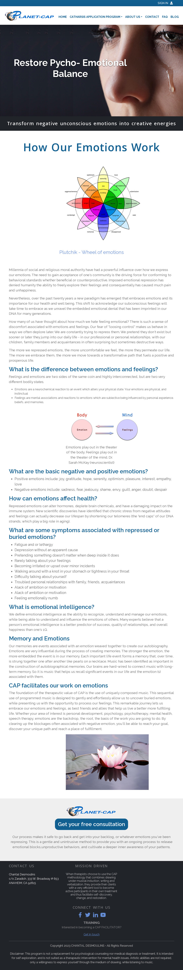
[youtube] (103, 915)
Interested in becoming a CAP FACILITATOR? (91, 927)
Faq (165, 17)
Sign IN (165, 3)
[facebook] (80, 915)
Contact (152, 17)
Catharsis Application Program (95, 17)
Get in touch (92, 934)
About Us (132, 17)
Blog (175, 17)
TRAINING (91, 923)
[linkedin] (95, 915)
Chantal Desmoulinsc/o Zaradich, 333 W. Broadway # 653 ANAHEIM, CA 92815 (34, 879)
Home (63, 17)
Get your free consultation (91, 824)
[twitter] (88, 915)
